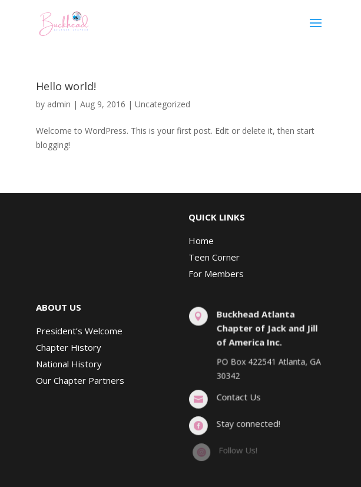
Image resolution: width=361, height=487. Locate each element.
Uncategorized (162, 104)
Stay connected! (248, 423)
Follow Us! (238, 450)
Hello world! (66, 86)
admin (59, 104)
